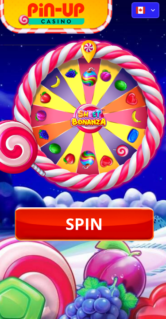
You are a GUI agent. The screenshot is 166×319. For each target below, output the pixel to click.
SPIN (84, 224)
